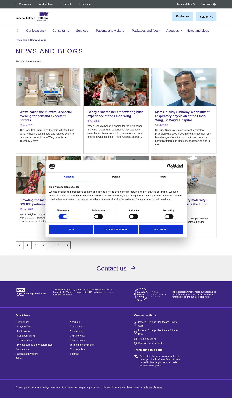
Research (66, 4)
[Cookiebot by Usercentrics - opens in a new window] (169, 166)
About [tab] (163, 176)
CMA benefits (77, 335)
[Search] (211, 17)
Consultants (60, 30)
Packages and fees (145, 30)
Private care (21, 40)
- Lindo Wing (23, 331)
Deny (71, 229)
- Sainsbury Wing (25, 335)
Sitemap (74, 354)
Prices (19, 358)
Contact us (182, 16)
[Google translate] (208, 4)
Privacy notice (78, 340)
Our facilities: (23, 322)
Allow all (161, 229)
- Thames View (24, 340)
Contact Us (76, 326)
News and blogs (198, 30)
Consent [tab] (69, 176)
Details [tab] (116, 176)
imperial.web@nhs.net (152, 387)
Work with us (46, 4)
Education (85, 4)
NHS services (23, 4)
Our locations (35, 30)
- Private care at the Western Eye (34, 344)
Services (82, 30)
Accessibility (77, 331)
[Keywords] (204, 16)
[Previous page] (20, 245)
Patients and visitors (110, 30)
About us (172, 30)
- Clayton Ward (24, 326)
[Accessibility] (186, 4)
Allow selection (116, 229)
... (51, 245)
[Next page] (66, 245)
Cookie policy (77, 349)
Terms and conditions (82, 344)
